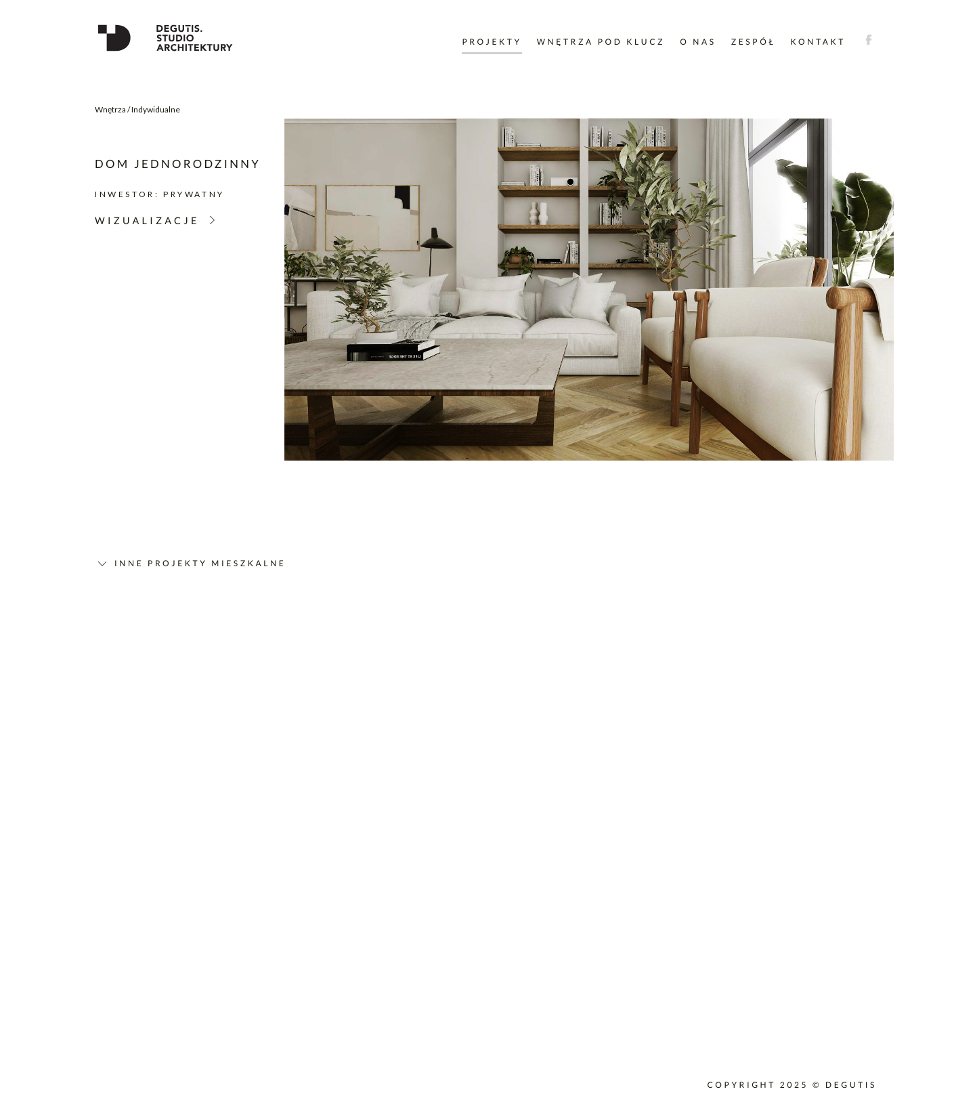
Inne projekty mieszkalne (200, 563)
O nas (698, 42)
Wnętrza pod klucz (601, 42)
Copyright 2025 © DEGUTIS (792, 1085)
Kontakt (818, 42)
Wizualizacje (147, 221)
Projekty (491, 42)
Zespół (753, 42)
